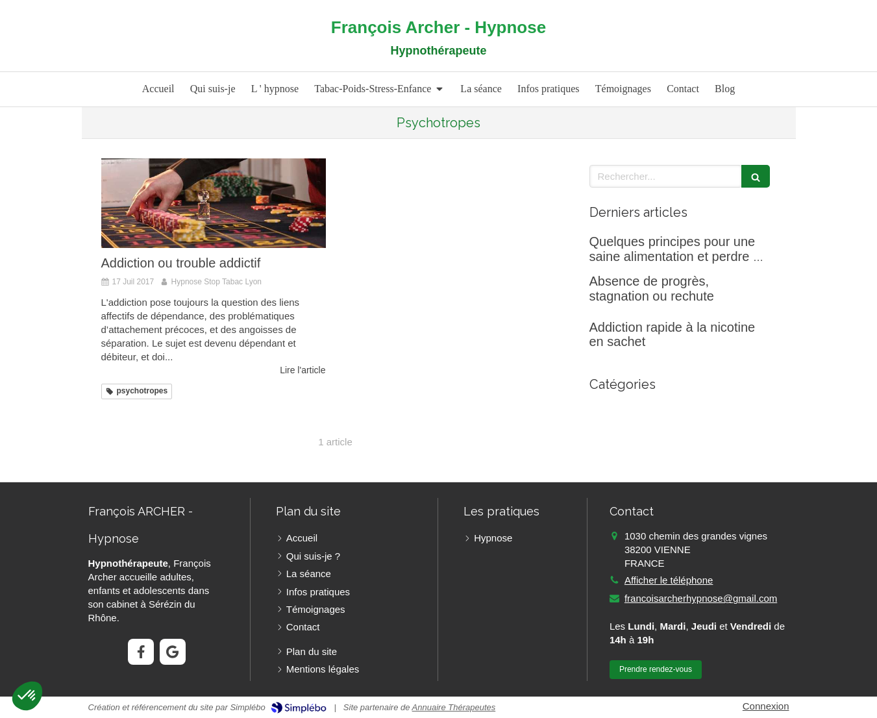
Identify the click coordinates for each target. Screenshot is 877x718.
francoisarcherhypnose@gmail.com (700, 598)
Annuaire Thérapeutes (454, 707)
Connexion (766, 706)
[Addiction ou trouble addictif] (213, 203)
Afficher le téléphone (668, 580)
